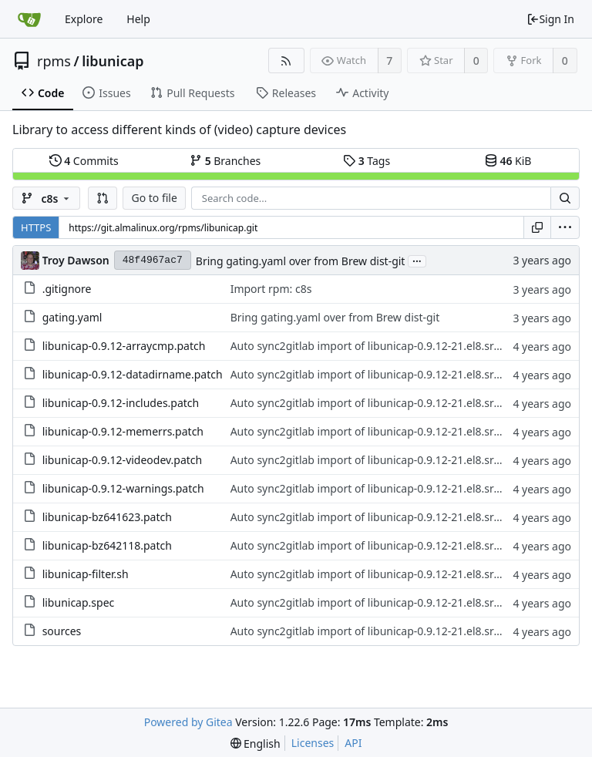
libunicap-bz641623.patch (107, 517)
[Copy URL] (537, 227)
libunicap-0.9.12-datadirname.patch (132, 374)
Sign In (550, 19)
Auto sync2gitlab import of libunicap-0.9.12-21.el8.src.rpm (376, 345)
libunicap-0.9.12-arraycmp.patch (124, 345)
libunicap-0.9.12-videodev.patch (122, 460)
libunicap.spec (78, 602)
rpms (54, 61)
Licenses (313, 742)
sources (62, 631)
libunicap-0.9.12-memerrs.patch (123, 431)
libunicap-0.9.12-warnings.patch (123, 488)
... (417, 260)
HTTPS (36, 227)
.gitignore (67, 288)
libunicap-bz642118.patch (107, 545)
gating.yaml (72, 317)
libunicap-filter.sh (85, 574)
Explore (84, 19)
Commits (84, 160)
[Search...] (565, 198)
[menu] (565, 227)
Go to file (154, 197)
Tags (366, 160)
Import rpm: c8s (271, 288)
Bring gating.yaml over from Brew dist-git (300, 261)
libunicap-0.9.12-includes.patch (121, 402)
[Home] (29, 19)
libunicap (112, 61)
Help (138, 19)
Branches (225, 160)
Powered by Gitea (188, 722)
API (353, 742)
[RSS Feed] (286, 60)
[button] (102, 198)
